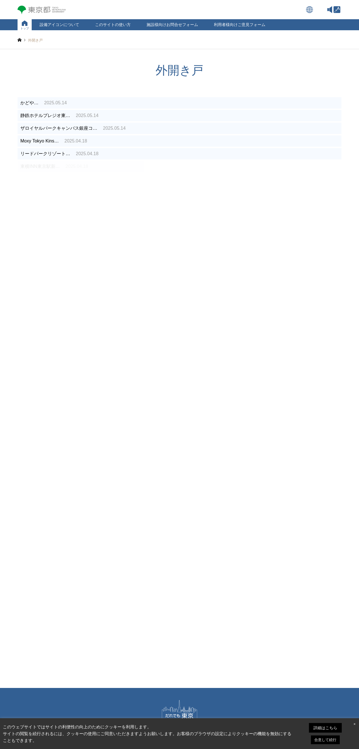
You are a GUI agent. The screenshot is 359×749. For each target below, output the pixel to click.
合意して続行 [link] (325, 740)
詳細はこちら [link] (325, 728)
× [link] (354, 724)
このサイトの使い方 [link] (113, 24)
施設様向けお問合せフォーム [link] (172, 24)
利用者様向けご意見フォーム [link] (239, 24)
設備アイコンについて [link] (59, 24)
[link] (337, 9)
